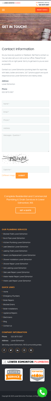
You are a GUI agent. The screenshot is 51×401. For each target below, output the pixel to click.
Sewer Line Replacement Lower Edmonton (19, 255)
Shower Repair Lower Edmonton (15, 263)
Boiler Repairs (8, 300)
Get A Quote (25, 210)
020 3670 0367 (44, 5)
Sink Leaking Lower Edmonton (14, 268)
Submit (21, 175)
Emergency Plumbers (11, 296)
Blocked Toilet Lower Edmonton (15, 234)
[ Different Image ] (8, 175)
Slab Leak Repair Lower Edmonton (16, 272)
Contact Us (7, 326)
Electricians (7, 317)
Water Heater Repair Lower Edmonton (18, 276)
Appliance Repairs (10, 313)
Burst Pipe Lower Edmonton (14, 238)
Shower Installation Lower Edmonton (17, 259)
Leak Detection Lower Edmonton (15, 246)
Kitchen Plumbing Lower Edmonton (16, 242)
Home (5, 291)
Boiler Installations (10, 308)
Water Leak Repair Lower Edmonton (17, 281)
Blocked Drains (9, 304)
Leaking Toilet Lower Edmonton (15, 251)
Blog (5, 321)
